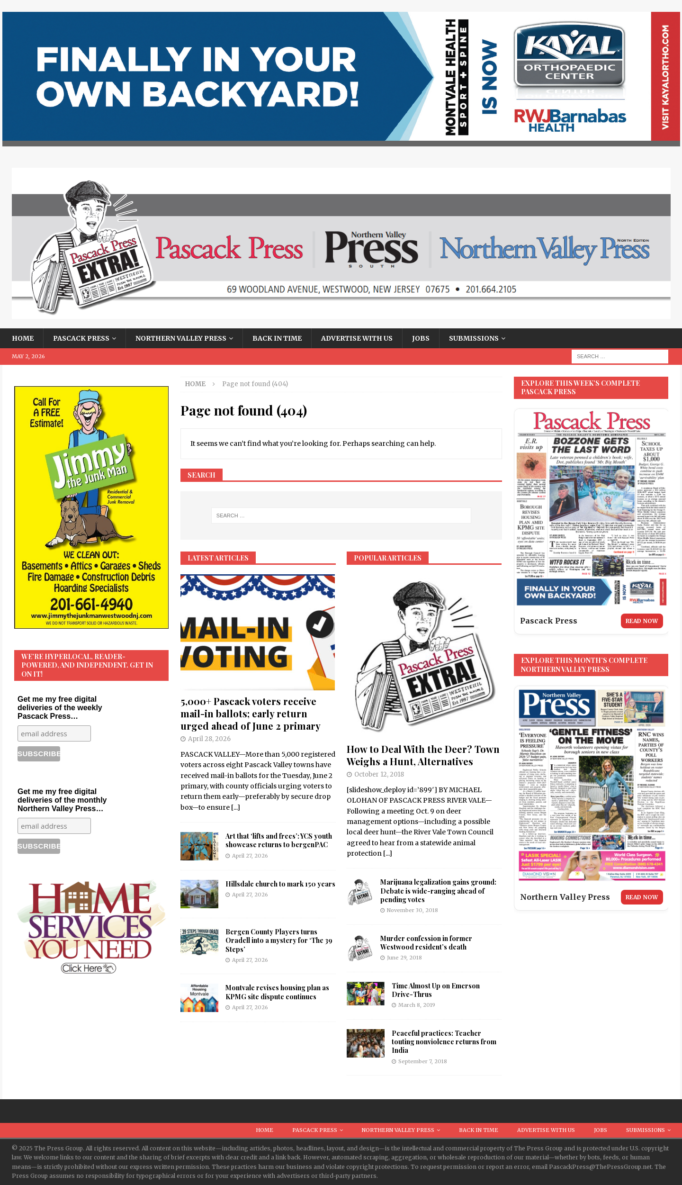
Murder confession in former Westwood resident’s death (426, 942)
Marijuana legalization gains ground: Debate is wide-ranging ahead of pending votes (438, 890)
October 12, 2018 (379, 774)
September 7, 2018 (422, 1061)
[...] (235, 807)
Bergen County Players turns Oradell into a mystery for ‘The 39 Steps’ (278, 940)
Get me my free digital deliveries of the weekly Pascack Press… (60, 707)
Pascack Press (81, 338)
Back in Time (277, 338)
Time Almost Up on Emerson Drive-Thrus (436, 990)
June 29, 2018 (404, 957)
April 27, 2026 (250, 855)
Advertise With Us (357, 338)
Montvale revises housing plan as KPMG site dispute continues (277, 992)
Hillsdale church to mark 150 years (280, 883)
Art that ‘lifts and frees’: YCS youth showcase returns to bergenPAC (278, 840)
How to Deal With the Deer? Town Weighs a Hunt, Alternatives (423, 755)
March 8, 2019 (416, 1005)
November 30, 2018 (412, 910)
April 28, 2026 (209, 739)
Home (23, 338)
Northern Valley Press (180, 338)
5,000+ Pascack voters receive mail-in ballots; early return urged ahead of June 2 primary (250, 713)
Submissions (474, 338)
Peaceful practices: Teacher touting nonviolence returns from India (444, 1042)
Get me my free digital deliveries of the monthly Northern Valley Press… (62, 800)
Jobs (421, 338)
